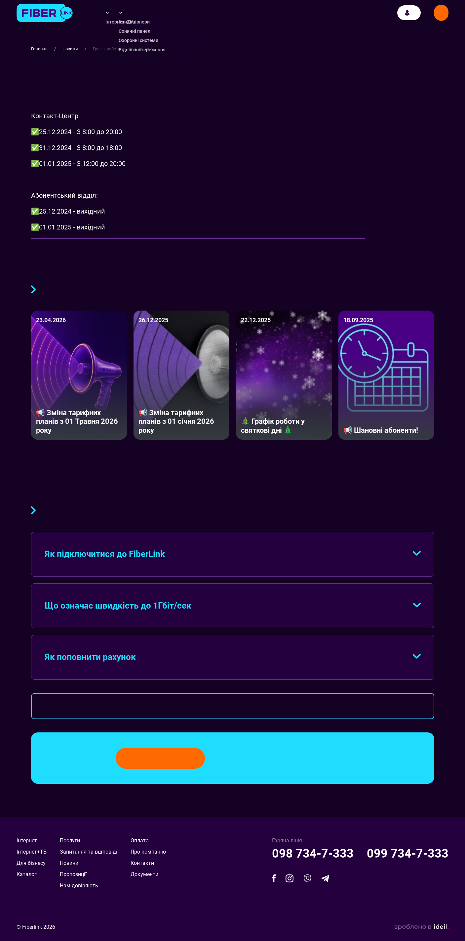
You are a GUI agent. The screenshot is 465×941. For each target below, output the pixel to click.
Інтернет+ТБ (32, 852)
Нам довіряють (79, 885)
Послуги (70, 840)
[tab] (232, 554)
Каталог (27, 874)
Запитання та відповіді (88, 852)
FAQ (33, 509)
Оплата (140, 840)
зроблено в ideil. (421, 927)
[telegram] (325, 878)
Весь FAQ (232, 706)
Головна (39, 48)
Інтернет (27, 840)
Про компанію (148, 852)
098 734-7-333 (313, 854)
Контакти (142, 863)
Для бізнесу (31, 863)
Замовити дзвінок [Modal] (441, 14)
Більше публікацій (33, 288)
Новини (70, 48)
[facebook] (274, 878)
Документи (144, 874)
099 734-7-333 (407, 854)
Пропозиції (73, 874)
